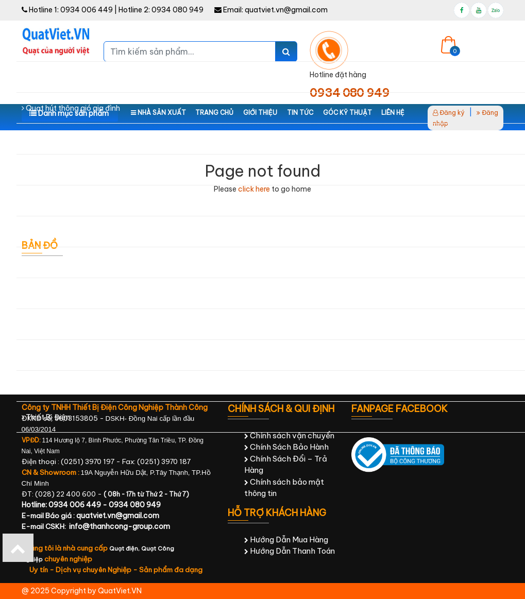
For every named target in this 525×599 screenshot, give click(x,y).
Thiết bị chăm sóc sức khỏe (71, 324)
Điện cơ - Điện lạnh (57, 262)
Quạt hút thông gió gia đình (71, 108)
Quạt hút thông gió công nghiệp (79, 139)
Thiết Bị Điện (46, 417)
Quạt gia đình (47, 46)
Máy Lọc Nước (48, 201)
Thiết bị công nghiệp (59, 293)
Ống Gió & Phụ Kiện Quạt (66, 355)
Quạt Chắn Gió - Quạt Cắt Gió (76, 231)
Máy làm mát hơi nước (61, 170)
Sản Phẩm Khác (51, 386)
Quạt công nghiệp (55, 77)
